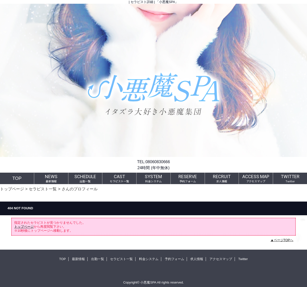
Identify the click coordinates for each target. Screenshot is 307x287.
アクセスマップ (220, 259)
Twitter (243, 259)
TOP (17, 178)
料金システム (148, 259)
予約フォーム (174, 259)
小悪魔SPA (148, 282)
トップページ (12, 189)
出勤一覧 (97, 259)
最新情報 (78, 259)
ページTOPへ (284, 240)
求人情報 (196, 259)
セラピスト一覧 (43, 189)
